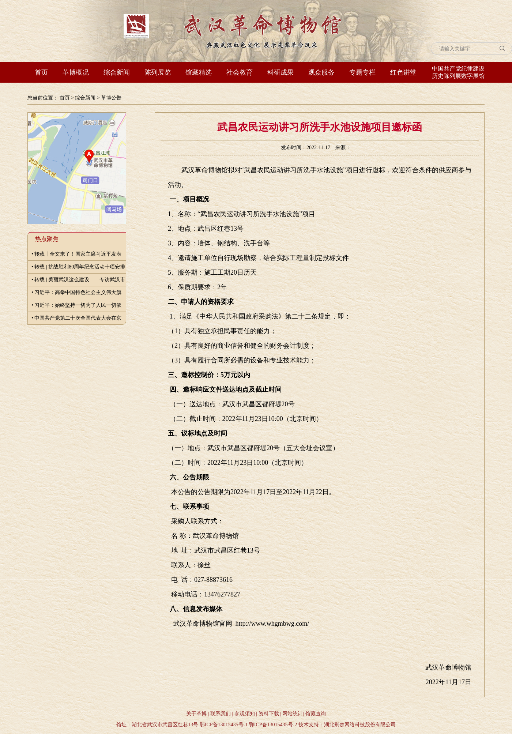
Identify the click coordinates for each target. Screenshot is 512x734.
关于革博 (196, 713)
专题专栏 (362, 72)
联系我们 (220, 713)
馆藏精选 (198, 72)
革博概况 (76, 72)
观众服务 (321, 72)
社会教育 (239, 72)
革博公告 (111, 98)
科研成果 (280, 72)
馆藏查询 (315, 713)
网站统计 (292, 713)
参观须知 (244, 713)
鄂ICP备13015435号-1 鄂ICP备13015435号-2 (248, 724)
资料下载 (269, 713)
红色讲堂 (403, 72)
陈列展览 (157, 72)
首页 (41, 72)
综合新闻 (116, 72)
